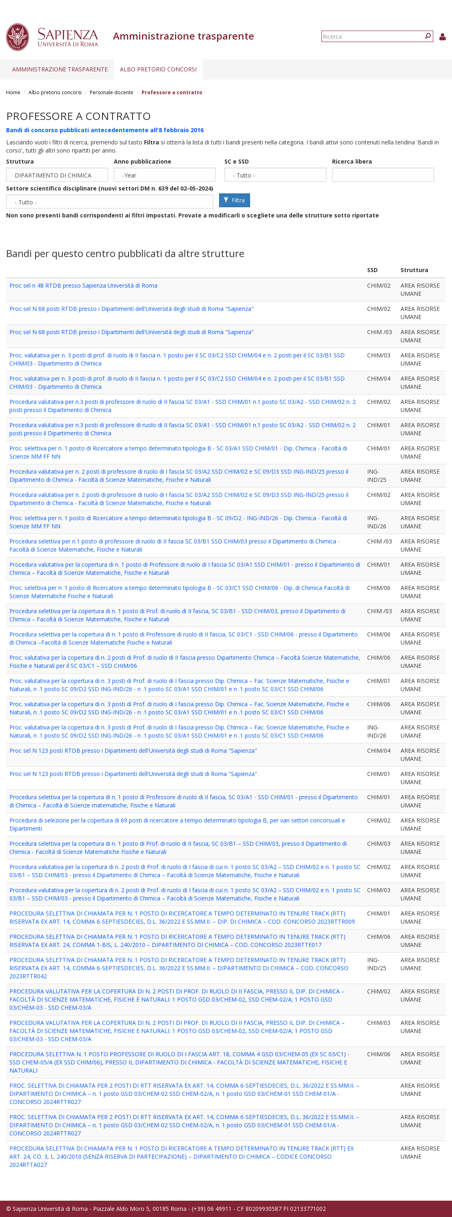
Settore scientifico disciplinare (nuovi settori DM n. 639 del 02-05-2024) (109, 188)
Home (13, 92)
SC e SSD (236, 161)
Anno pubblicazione (142, 161)
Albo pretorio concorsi (158, 69)
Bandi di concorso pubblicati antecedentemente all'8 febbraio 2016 (105, 130)
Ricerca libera (352, 161)
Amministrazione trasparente (60, 69)
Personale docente (111, 92)
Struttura (20, 161)
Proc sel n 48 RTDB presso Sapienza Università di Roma (83, 285)
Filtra (234, 200)
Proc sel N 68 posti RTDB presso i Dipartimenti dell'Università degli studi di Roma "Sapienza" (131, 309)
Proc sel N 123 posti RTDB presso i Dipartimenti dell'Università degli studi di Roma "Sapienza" (133, 750)
